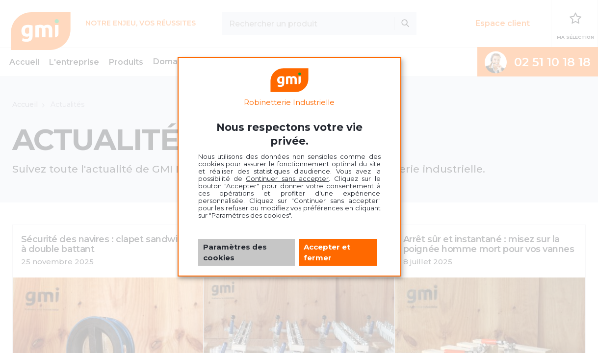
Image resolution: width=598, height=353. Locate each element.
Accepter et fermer (327, 252)
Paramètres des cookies (235, 252)
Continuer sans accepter (287, 178)
